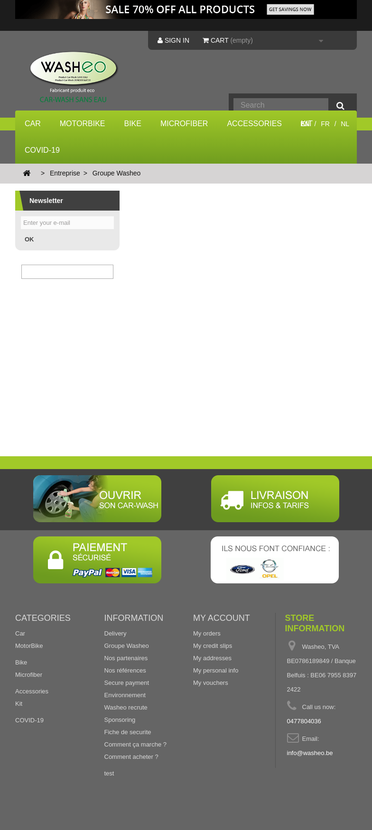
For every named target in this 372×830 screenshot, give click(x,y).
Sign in (173, 40)
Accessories (254, 124)
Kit (18, 703)
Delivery (115, 633)
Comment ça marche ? (135, 744)
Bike (132, 124)
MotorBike (82, 124)
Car (33, 124)
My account (221, 618)
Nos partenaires (126, 658)
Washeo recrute (126, 707)
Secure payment (126, 682)
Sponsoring (120, 719)
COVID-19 (42, 150)
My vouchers (210, 682)
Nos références (125, 670)
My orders (207, 633)
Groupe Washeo (126, 645)
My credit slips (212, 645)
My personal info (215, 670)
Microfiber (184, 124)
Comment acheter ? (131, 756)
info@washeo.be (310, 752)
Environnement (125, 695)
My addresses (212, 658)
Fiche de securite (127, 732)
